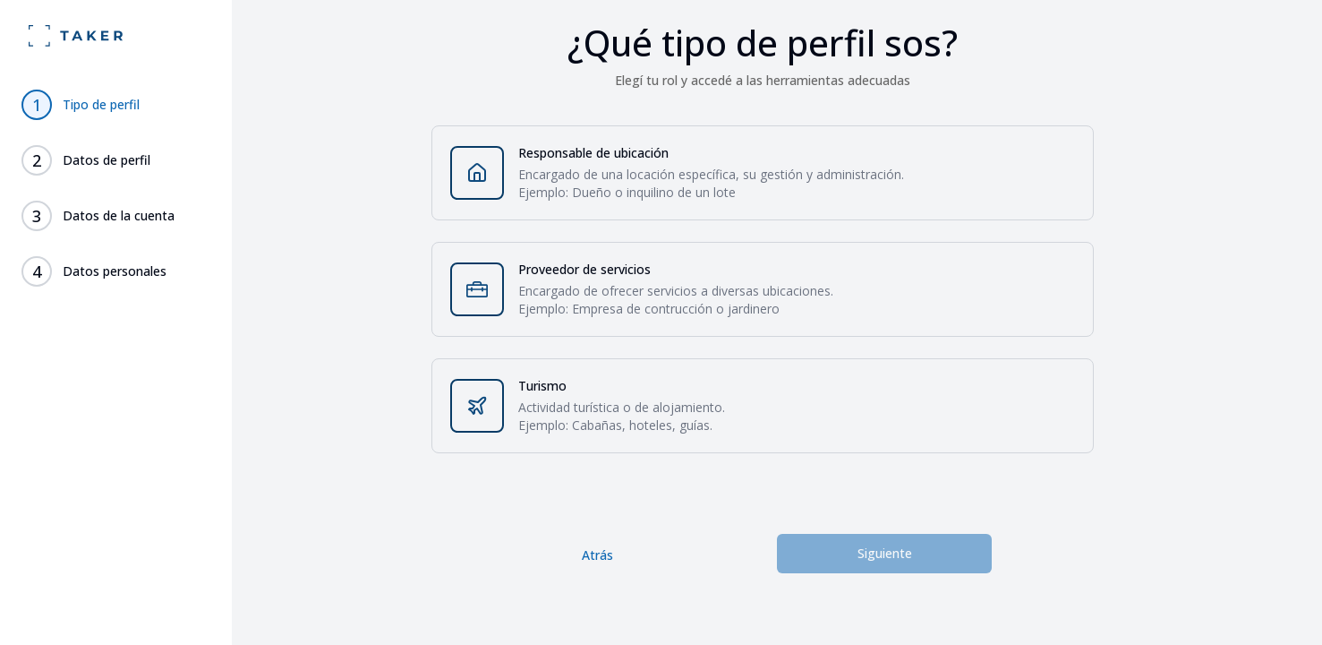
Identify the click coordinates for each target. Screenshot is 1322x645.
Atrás (597, 554)
